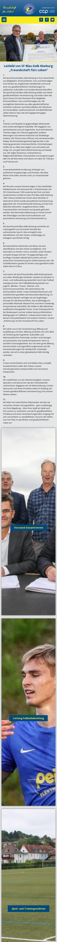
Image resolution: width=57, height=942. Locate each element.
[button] (4, 19)
